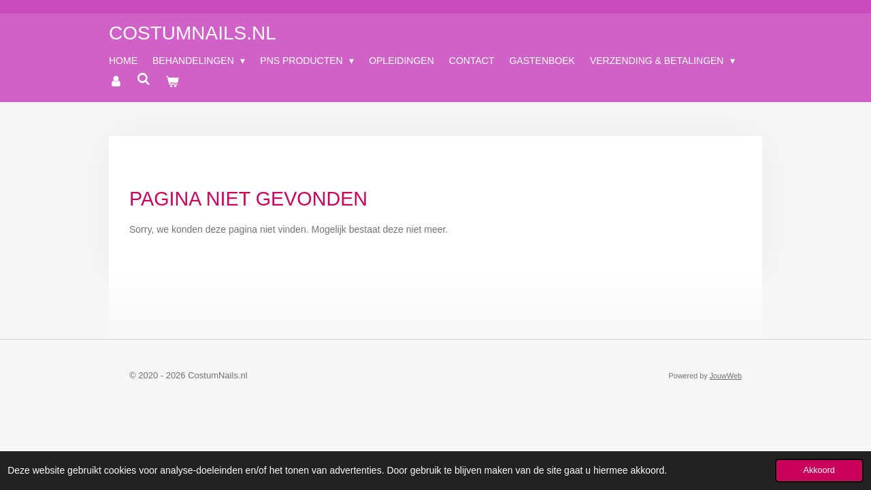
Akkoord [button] (819, 470)
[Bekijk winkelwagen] (172, 81)
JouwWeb (726, 376)
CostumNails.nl (192, 33)
